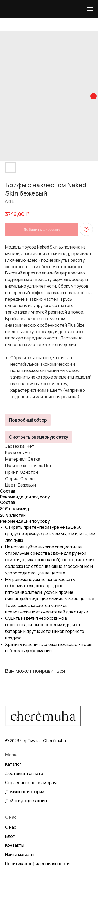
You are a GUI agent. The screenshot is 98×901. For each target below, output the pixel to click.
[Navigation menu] (90, 9)
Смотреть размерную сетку (38, 437)
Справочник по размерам (31, 782)
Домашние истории (24, 792)
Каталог (13, 764)
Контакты (14, 845)
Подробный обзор (28, 420)
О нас (10, 827)
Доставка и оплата (24, 773)
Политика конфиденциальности (37, 863)
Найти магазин (19, 854)
